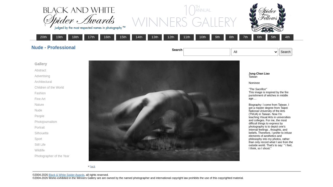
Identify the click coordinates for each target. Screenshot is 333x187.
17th (91, 37)
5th (273, 37)
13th (155, 37)
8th (231, 37)
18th (75, 37)
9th (217, 37)
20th (43, 37)
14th (139, 37)
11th (187, 37)
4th (287, 37)
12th (170, 37)
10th (202, 37)
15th (123, 37)
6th (259, 37)
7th (245, 37)
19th (59, 37)
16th (107, 37)
